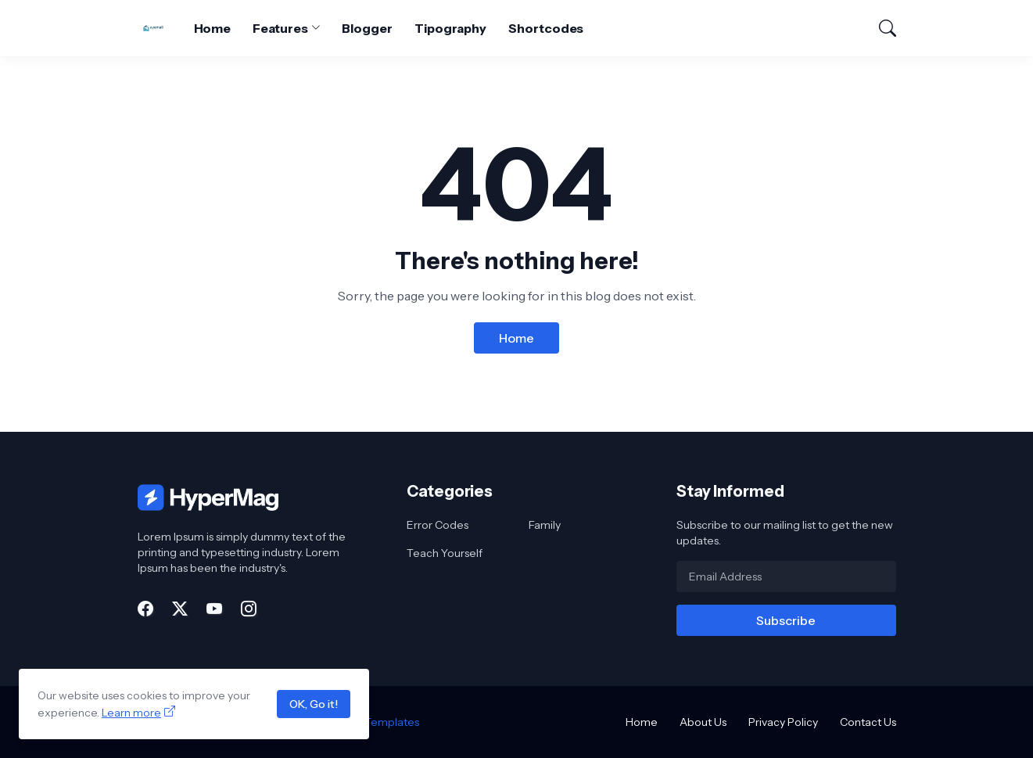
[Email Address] (786, 576)
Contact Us (868, 722)
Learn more (131, 713)
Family (545, 525)
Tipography (450, 28)
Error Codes (437, 525)
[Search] (880, 28)
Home (212, 28)
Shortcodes (545, 28)
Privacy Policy (783, 722)
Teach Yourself (444, 553)
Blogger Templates (370, 722)
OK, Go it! (313, 704)
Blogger (367, 28)
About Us (703, 722)
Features (280, 28)
